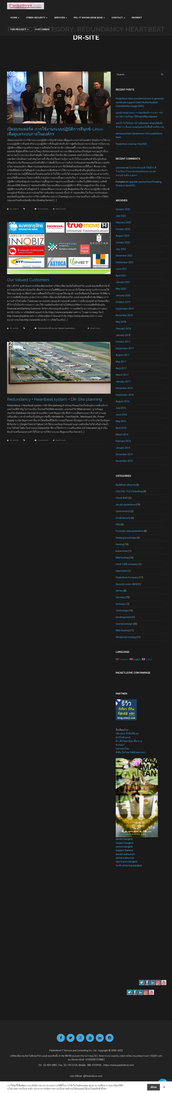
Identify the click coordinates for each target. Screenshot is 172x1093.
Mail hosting (122, 557)
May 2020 (121, 288)
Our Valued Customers (28, 279)
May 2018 (121, 322)
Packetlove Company (127, 577)
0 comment (43, 209)
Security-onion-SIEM (126, 584)
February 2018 (123, 328)
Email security (123, 518)
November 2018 (124, 315)
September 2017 (125, 348)
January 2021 (123, 282)
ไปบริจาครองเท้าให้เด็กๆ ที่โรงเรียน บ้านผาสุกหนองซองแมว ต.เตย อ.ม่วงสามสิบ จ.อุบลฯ (136, 171)
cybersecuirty (123, 511)
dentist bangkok (124, 839)
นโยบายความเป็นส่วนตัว (20, 1088)
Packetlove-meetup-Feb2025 (131, 144)
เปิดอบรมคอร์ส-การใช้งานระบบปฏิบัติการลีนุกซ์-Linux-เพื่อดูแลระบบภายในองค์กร (55, 131)
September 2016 (125, 394)
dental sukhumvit (125, 858)
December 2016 (124, 388)
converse (120, 167)
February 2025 (123, 222)
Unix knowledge (124, 624)
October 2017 (123, 341)
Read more (61, 209)
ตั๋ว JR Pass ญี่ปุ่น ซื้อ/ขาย (129, 741)
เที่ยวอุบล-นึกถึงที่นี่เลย (127, 733)
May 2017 (121, 361)
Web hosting (122, 630)
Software (121, 604)
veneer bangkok (124, 846)
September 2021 (125, 262)
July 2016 (121, 408)
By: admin (14, 209)
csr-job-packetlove (125, 504)
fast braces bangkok (126, 861)
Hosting (120, 544)
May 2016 (121, 421)
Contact (117, 17)
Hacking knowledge (126, 537)
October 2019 (123, 302)
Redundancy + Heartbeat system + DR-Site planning (54, 399)
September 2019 (125, 308)
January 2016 (123, 447)
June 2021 (121, 269)
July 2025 (121, 216)
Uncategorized (123, 617)
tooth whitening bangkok (129, 865)
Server (119, 590)
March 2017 (122, 374)
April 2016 (121, 428)
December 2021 (124, 255)
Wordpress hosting (126, 637)
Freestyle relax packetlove (129, 531)
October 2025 (123, 209)
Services (59, 17)
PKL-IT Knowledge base (88, 17)
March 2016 (122, 434)
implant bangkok (124, 843)
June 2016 (121, 414)
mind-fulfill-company (127, 564)
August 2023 (122, 235)
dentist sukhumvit (125, 854)
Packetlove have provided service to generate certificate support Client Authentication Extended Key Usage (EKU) (140, 102)
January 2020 (123, 295)
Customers (42, 29)
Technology (122, 610)
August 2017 (122, 355)
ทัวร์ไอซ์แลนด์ (123, 737)
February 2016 (123, 441)
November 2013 (124, 461)
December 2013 (124, 454)
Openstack (121, 571)
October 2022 (123, 242)
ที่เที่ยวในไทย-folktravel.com (130, 752)
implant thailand (124, 850)
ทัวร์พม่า (120, 745)
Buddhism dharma (125, 484)
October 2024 (123, 229)
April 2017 (121, 368)
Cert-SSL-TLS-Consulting (129, 491)
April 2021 (121, 275)
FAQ (118, 524)
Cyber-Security (35, 17)
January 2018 (123, 335)
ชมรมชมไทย (122, 748)
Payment (137, 17)
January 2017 (123, 381)
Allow (153, 1087)
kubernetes (122, 551)
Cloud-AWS (122, 498)
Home (13, 17)
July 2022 (121, 249)
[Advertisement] (126, 927)
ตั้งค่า (104, 1088)
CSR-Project (18, 29)
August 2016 (122, 401)
